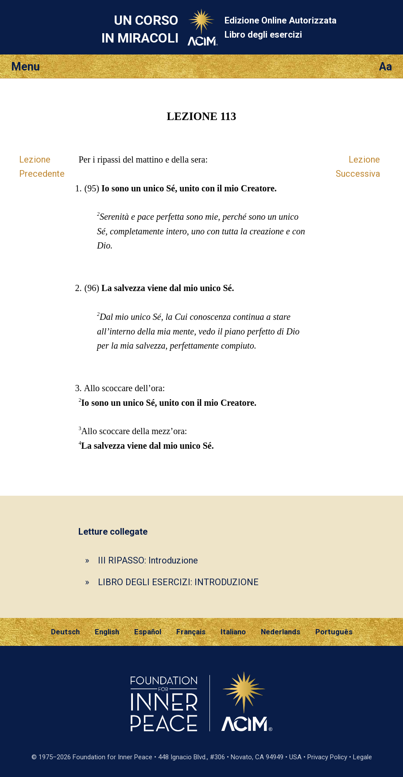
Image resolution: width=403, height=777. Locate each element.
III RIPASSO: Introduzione (148, 560)
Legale (362, 757)
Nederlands (280, 631)
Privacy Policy (327, 757)
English (107, 631)
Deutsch (65, 631)
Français (190, 631)
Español (147, 631)
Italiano (233, 631)
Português (334, 631)
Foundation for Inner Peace (112, 757)
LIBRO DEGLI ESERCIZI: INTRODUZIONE (178, 582)
